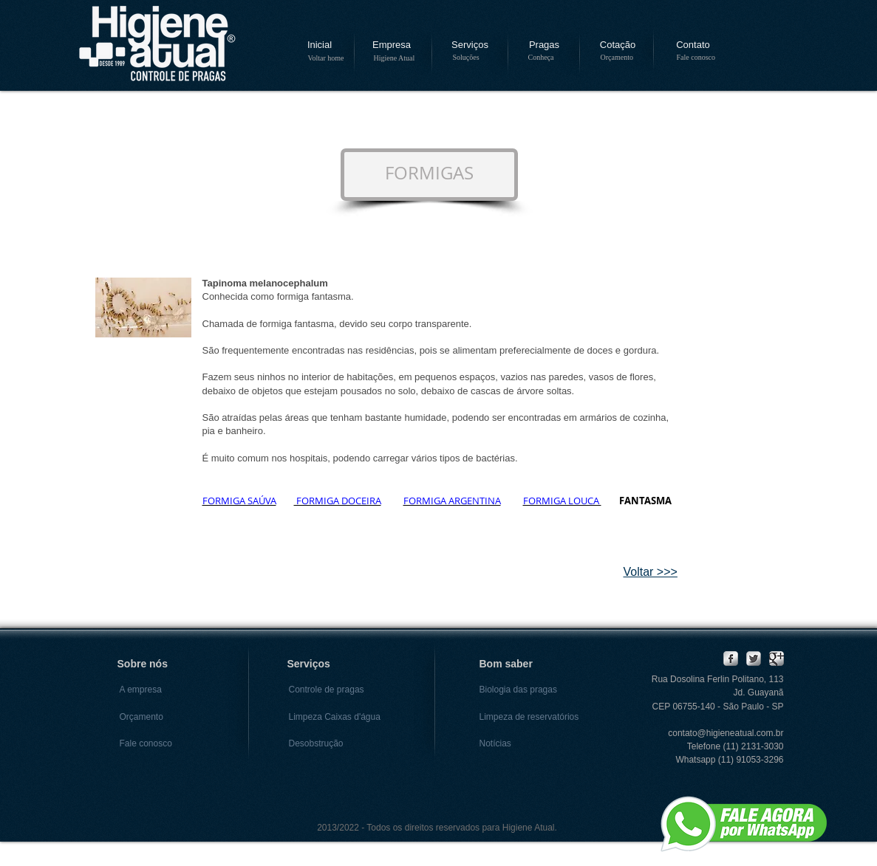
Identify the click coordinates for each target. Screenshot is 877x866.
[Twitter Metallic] (753, 658)
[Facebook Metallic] (730, 658)
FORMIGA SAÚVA (239, 500)
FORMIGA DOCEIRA (337, 500)
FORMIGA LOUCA (562, 500)
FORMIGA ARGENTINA (452, 500)
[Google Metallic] (776, 658)
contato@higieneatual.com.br (725, 733)
